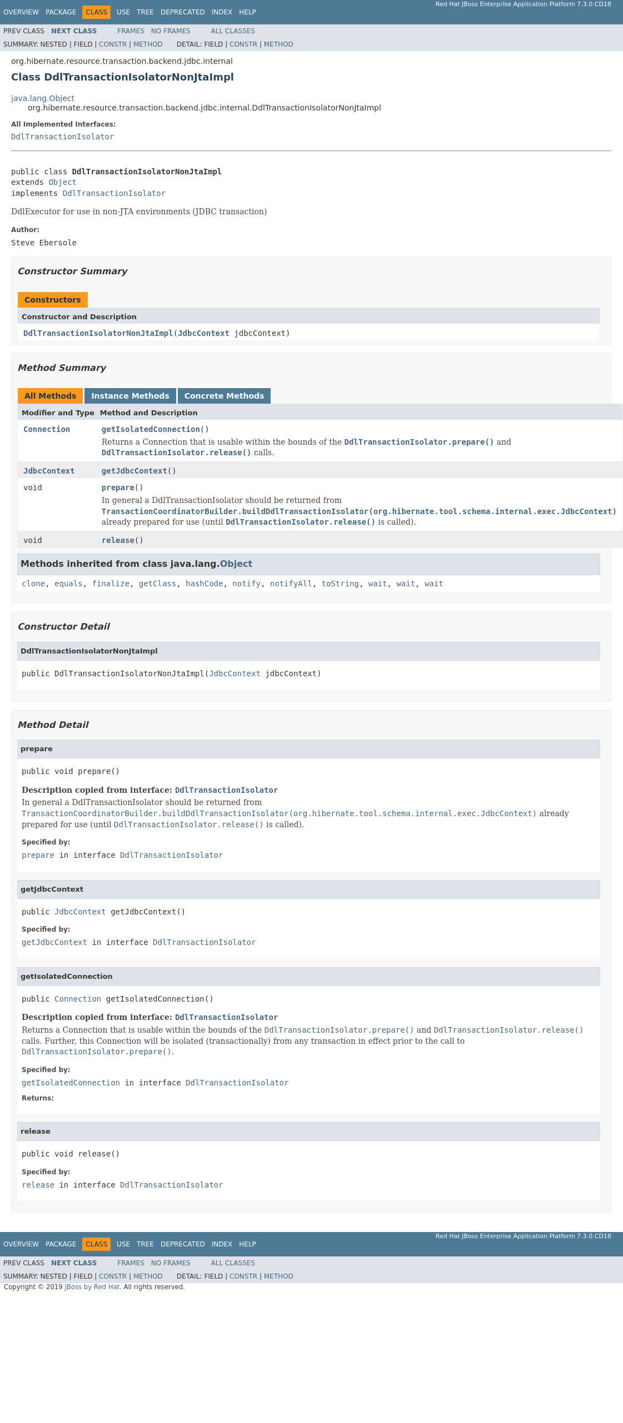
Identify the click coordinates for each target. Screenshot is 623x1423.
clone (33, 583)
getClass (157, 583)
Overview (21, 12)
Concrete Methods (225, 395)
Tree (145, 12)
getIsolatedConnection (151, 429)
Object (62, 182)
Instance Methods (130, 395)
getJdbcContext (134, 470)
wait (377, 583)
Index (222, 12)
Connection (46, 429)
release (118, 540)
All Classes (233, 31)
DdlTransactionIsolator (62, 136)
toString (340, 583)
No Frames (171, 31)
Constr (113, 44)
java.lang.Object (42, 98)
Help (247, 12)
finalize (110, 583)
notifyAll (291, 583)
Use (123, 12)
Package (61, 12)
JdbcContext (204, 333)
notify (246, 583)
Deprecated (183, 12)
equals (68, 583)
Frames (130, 31)
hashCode (204, 583)
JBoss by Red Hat (91, 1287)
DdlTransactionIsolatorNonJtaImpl (98, 333)
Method (148, 44)
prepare (118, 487)
